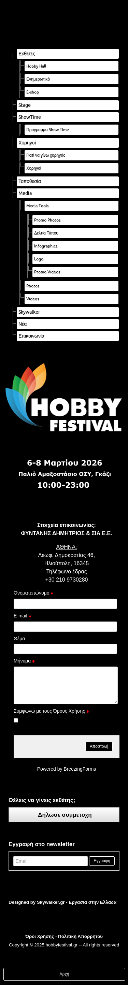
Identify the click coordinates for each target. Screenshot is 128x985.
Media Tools (37, 205)
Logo (38, 259)
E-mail (22, 616)
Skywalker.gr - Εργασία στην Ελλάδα (76, 902)
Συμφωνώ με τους (51, 711)
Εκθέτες (26, 53)
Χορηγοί (27, 142)
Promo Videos (47, 272)
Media (25, 193)
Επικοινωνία (31, 336)
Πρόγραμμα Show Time (47, 129)
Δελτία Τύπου (46, 233)
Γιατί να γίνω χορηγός (45, 155)
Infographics (45, 246)
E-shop (32, 92)
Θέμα (19, 638)
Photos (32, 286)
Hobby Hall (36, 66)
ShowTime (29, 117)
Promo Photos (47, 220)
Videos (32, 299)
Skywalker (29, 312)
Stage (24, 105)
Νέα (22, 324)
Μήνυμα (24, 661)
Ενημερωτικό (38, 79)
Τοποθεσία (29, 181)
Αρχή (64, 974)
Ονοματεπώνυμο (33, 593)
